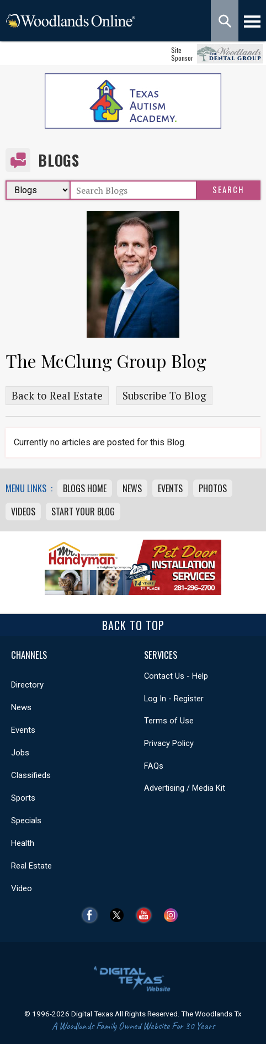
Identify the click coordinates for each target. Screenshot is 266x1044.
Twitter (119, 915)
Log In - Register (174, 699)
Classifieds (31, 775)
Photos (213, 488)
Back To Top (133, 625)
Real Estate (31, 866)
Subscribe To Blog (164, 395)
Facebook (92, 915)
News (132, 488)
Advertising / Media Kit (184, 788)
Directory (27, 685)
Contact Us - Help (176, 676)
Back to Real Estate (57, 395)
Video (21, 888)
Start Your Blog (83, 511)
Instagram (173, 915)
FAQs (153, 766)
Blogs (58, 160)
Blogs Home (85, 488)
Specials (26, 820)
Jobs (20, 753)
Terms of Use (169, 721)
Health (22, 843)
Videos (23, 511)
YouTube (146, 915)
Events (170, 488)
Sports (23, 798)
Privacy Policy (169, 743)
